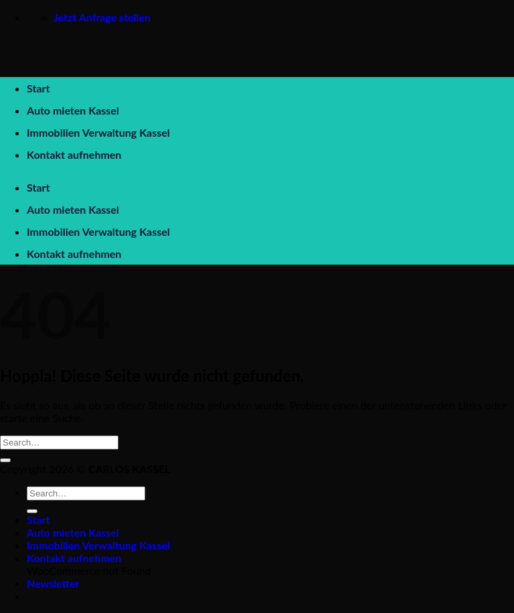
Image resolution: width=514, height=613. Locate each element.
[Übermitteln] (5, 460)
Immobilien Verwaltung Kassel (98, 132)
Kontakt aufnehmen (74, 154)
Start (38, 88)
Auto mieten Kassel (73, 110)
